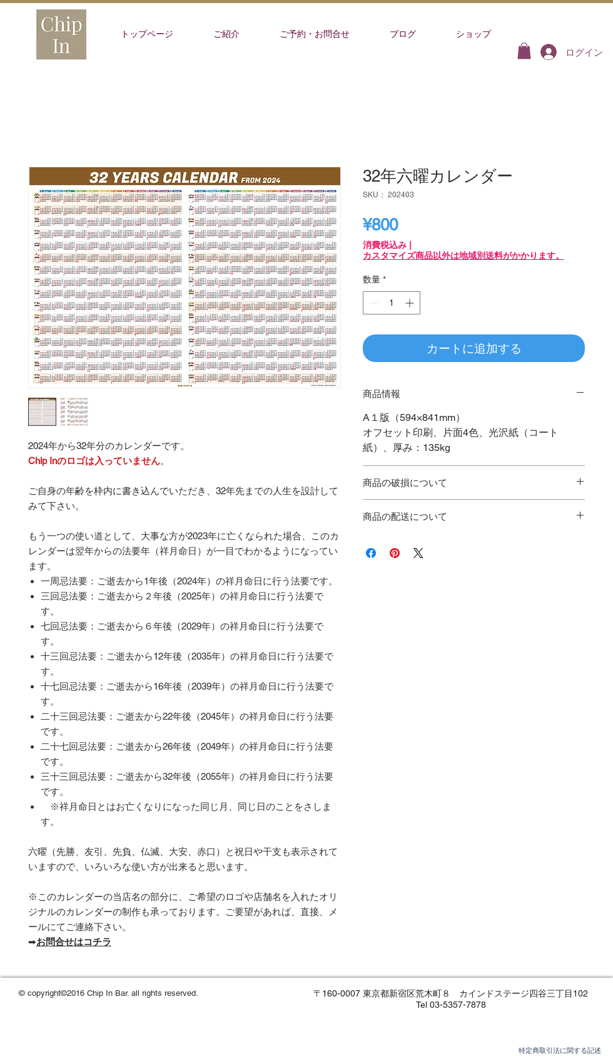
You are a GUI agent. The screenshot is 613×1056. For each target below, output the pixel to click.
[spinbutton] (391, 303)
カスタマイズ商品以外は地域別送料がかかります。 (463, 256)
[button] (524, 51)
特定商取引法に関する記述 (560, 1050)
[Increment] (410, 303)
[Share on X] (418, 553)
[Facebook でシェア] (370, 553)
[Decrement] (372, 303)
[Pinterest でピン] (394, 553)
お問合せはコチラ (73, 941)
